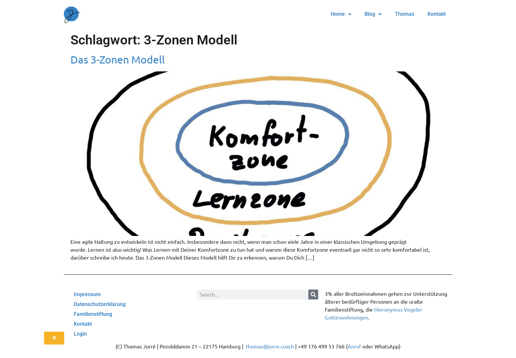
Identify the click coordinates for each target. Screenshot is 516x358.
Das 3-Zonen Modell (117, 59)
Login (80, 334)
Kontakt (436, 14)
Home (341, 14)
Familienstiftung (93, 314)
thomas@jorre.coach (270, 346)
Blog (373, 14)
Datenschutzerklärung (100, 304)
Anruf (354, 346)
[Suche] (313, 294)
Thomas (404, 14)
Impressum (87, 294)
